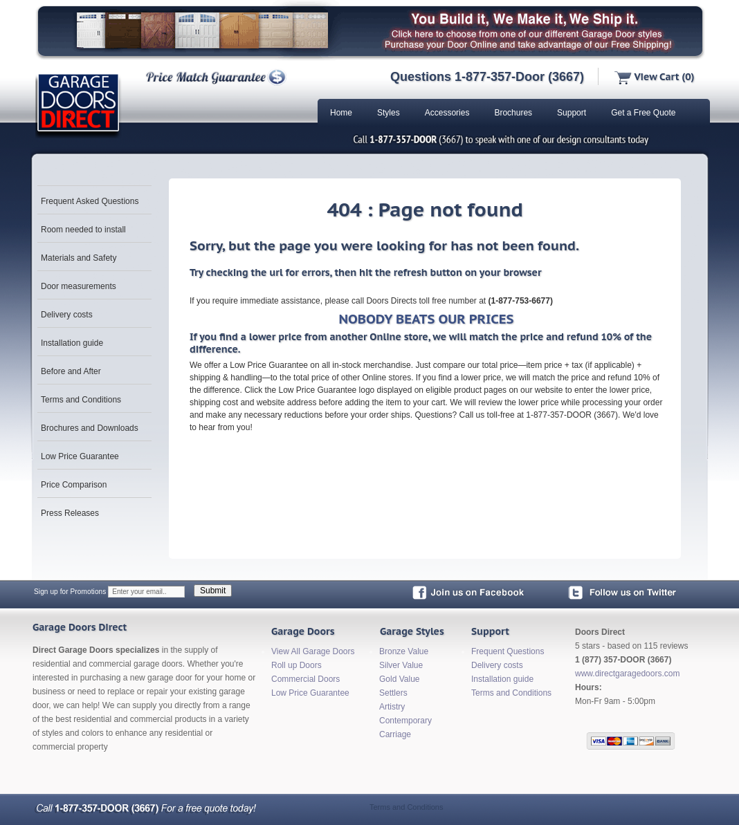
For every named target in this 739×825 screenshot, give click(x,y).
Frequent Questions (507, 651)
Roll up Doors (296, 665)
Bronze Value (403, 651)
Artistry (392, 707)
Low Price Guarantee (80, 456)
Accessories (447, 113)
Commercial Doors (305, 679)
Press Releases (70, 513)
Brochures (513, 113)
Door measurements (78, 286)
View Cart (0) (654, 77)
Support (571, 113)
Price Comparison (74, 485)
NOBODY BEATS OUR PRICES (425, 318)
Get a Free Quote (643, 113)
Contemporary (405, 720)
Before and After (71, 371)
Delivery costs (67, 314)
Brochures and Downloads (89, 428)
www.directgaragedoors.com (627, 673)
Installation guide (72, 343)
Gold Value (399, 679)
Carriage (395, 734)
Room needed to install (83, 229)
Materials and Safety (78, 258)
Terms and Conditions (81, 400)
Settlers (393, 693)
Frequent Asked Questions (89, 201)
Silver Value (401, 665)
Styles (388, 113)
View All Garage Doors (313, 651)
